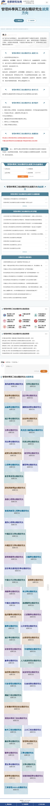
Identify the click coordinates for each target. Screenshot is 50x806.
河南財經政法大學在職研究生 (26, 321)
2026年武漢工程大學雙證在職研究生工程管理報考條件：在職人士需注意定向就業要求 (23, 216)
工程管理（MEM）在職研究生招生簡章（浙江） (25, 348)
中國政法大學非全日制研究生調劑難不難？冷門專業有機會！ (18, 269)
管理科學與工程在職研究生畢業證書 (12, 237)
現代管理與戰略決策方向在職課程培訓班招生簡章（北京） (25, 350)
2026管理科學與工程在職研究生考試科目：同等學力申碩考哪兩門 (19, 230)
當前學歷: (29, 173)
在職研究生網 (9, 29)
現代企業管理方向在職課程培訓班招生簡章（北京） (26, 343)
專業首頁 (19, 20)
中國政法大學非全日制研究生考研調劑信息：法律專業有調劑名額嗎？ (21, 283)
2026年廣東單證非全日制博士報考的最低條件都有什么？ (17, 294)
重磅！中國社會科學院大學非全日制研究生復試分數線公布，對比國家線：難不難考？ (23, 265)
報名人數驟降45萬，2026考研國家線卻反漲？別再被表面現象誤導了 (20, 290)
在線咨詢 (31, 20)
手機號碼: (29, 169)
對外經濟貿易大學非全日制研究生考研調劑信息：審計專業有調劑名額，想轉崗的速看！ (23, 287)
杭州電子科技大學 (7, 348)
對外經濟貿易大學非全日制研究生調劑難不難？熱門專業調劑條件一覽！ (21, 272)
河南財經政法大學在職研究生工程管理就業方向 (15, 199)
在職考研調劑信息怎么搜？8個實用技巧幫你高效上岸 (16, 262)
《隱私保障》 (31, 176)
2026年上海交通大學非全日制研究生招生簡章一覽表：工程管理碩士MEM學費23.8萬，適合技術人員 (23, 234)
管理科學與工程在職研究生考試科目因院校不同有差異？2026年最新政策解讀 (22, 223)
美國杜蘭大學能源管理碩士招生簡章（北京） (23, 338)
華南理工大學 (6, 345)
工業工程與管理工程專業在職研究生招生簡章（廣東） (24, 345)
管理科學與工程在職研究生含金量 (11, 241)
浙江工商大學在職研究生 (42, 326)
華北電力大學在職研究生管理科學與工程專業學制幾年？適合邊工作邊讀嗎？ (22, 227)
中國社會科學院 (26, 314)
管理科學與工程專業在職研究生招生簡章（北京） (23, 340)
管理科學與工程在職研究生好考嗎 (11, 248)
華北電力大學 (6, 340)
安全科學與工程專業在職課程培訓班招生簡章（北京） (26, 353)
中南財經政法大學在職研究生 (42, 315)
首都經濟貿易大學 (7, 343)
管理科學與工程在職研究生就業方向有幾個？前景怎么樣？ (18, 202)
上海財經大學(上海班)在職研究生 (11, 326)
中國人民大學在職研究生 (11, 320)
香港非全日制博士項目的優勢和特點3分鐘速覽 (15, 297)
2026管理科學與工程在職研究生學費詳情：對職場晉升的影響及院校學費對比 (22, 219)
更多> (46, 309)
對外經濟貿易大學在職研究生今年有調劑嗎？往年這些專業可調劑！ (20, 279)
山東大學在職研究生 (26, 326)
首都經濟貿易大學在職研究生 (42, 321)
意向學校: (7, 173)
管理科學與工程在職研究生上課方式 (12, 244)
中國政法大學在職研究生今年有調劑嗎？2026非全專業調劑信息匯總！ (21, 276)
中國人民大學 (6, 350)
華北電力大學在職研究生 (11, 314)
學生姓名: (7, 169)
